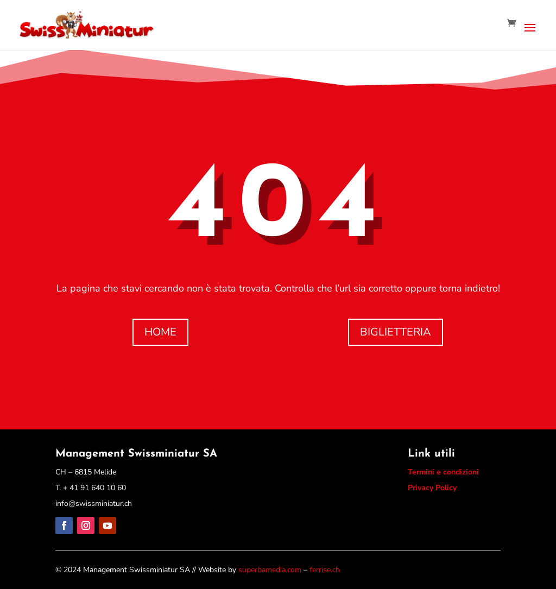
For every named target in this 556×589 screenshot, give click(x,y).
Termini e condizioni (443, 472)
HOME (160, 332)
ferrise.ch (324, 570)
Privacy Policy (432, 488)
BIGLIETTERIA (395, 332)
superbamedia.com (269, 570)
